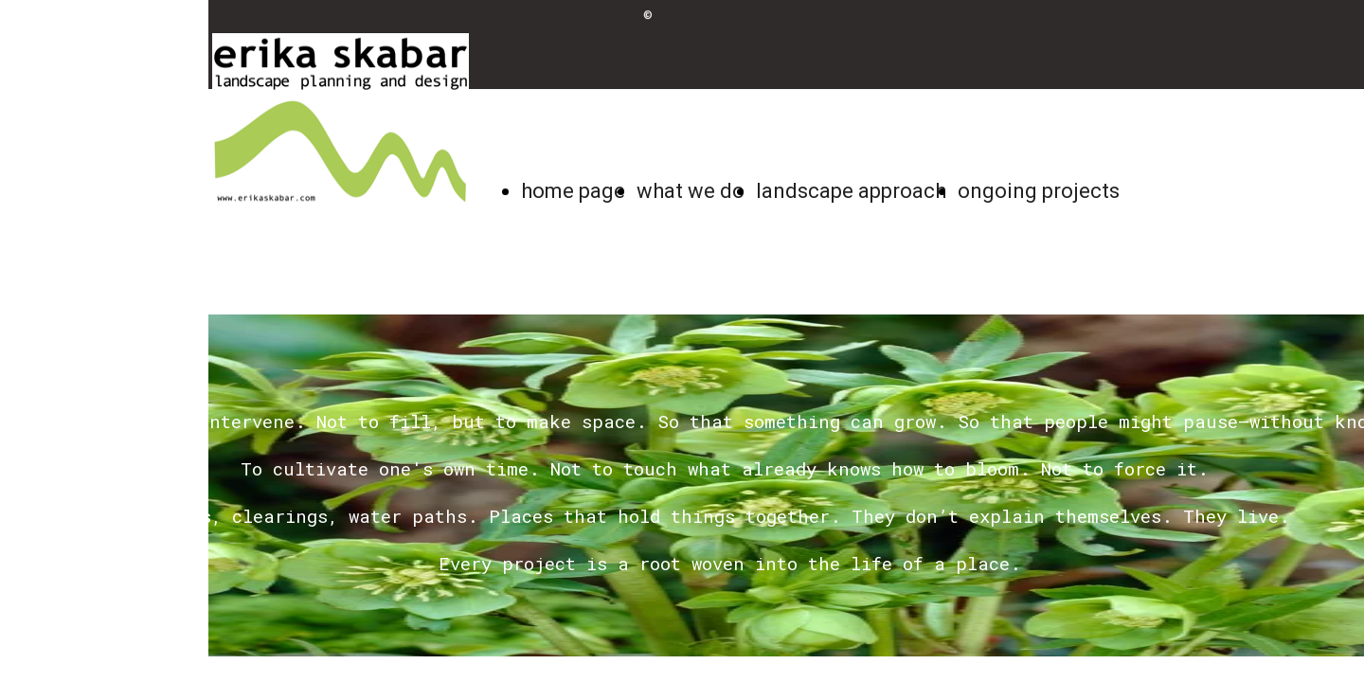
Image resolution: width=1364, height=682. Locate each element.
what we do (691, 191)
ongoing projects (1039, 191)
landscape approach (851, 191)
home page (573, 191)
